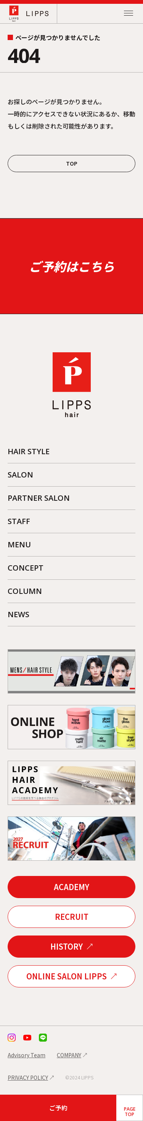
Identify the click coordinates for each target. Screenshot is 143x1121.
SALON (20, 474)
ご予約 (58, 1107)
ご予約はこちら (71, 266)
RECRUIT (71, 916)
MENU (19, 544)
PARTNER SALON (39, 498)
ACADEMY (71, 886)
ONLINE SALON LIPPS (66, 976)
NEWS (18, 614)
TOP (71, 163)
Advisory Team (26, 1055)
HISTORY (66, 946)
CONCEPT (25, 568)
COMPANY (69, 1055)
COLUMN (25, 591)
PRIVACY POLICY (28, 1077)
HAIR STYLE (29, 451)
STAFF (19, 521)
